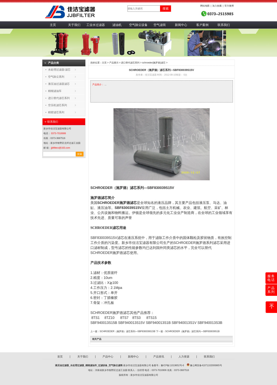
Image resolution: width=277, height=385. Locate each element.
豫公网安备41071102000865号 (206, 365)
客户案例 (202, 25)
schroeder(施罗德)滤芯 (153, 62)
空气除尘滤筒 (116, 365)
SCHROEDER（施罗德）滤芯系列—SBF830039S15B (127, 331)
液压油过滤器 (62, 365)
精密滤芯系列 (56, 112)
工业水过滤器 (95, 25)
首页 (60, 356)
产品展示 (113, 62)
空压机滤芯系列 (57, 105)
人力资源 (184, 356)
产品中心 (108, 356)
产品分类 (53, 63)
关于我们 (74, 25)
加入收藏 (217, 5)
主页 (53, 25)
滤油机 (117, 25)
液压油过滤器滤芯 (59, 83)
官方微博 (229, 5)
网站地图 (204, 5)
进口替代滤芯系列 (59, 98)
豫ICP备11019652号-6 (172, 365)
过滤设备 (102, 365)
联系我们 (224, 25)
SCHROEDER (185, 243)
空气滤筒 (160, 25)
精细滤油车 (55, 91)
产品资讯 (158, 356)
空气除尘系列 (56, 76)
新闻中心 (181, 25)
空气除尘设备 (138, 25)
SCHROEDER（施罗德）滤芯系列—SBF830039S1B (192, 331)
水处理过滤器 (77, 365)
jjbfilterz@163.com (60, 147)
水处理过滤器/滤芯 (59, 69)
